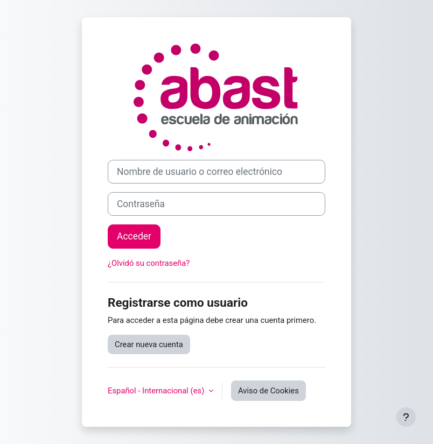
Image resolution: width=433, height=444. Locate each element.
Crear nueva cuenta (149, 344)
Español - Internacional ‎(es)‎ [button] (157, 391)
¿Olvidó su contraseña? (149, 263)
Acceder (134, 236)
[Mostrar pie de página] (406, 417)
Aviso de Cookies (268, 391)
